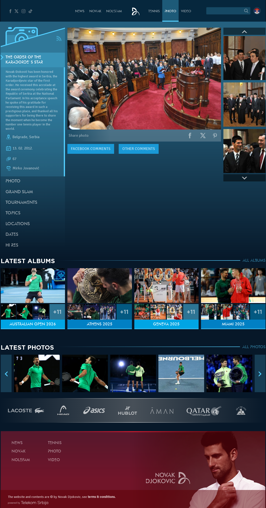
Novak (95, 11)
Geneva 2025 (166, 324)
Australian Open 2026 (33, 324)
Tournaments (21, 202)
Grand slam (19, 192)
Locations (18, 224)
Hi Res (12, 245)
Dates (12, 234)
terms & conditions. (102, 497)
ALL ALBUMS (254, 261)
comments (90, 148)
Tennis (154, 11)
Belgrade (20, 137)
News (79, 11)
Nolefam (114, 11)
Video (186, 11)
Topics (13, 213)
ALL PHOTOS (254, 347)
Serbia (34, 137)
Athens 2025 (99, 324)
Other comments (138, 148)
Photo (170, 11)
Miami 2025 (233, 324)
